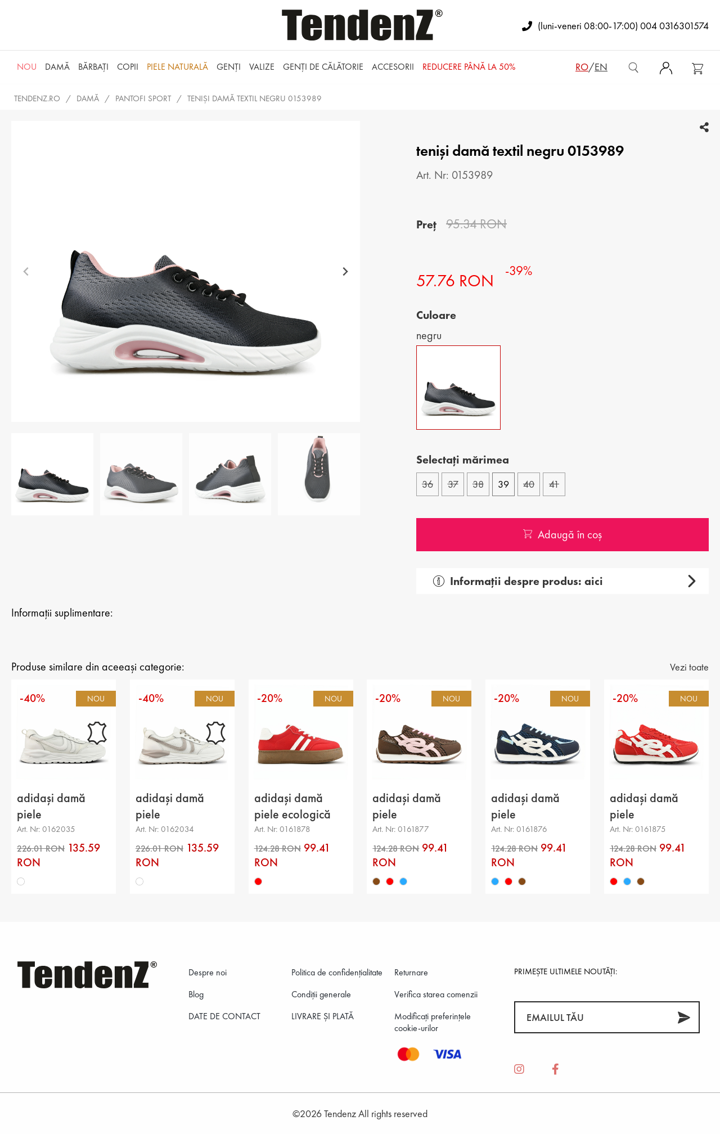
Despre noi (207, 972)
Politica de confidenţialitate (336, 972)
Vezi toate (689, 666)
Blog (196, 994)
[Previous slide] (26, 271)
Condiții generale (321, 994)
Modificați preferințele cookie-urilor (432, 1022)
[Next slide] (345, 271)
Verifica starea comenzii (436, 994)
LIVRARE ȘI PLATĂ (322, 1016)
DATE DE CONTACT (224, 1016)
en (601, 66)
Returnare (411, 972)
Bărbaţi (93, 67)
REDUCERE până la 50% (468, 67)
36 (427, 484)
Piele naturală (177, 67)
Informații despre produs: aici (518, 581)
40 (528, 484)
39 (503, 484)
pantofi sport (143, 98)
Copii (127, 67)
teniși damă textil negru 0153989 (254, 98)
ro (581, 66)
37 (453, 484)
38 (478, 484)
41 (554, 484)
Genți (229, 67)
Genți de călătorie (323, 67)
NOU (27, 67)
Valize (261, 67)
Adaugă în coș (562, 534)
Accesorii (393, 67)
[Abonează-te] (684, 1017)
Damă (57, 67)
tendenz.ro (37, 98)
